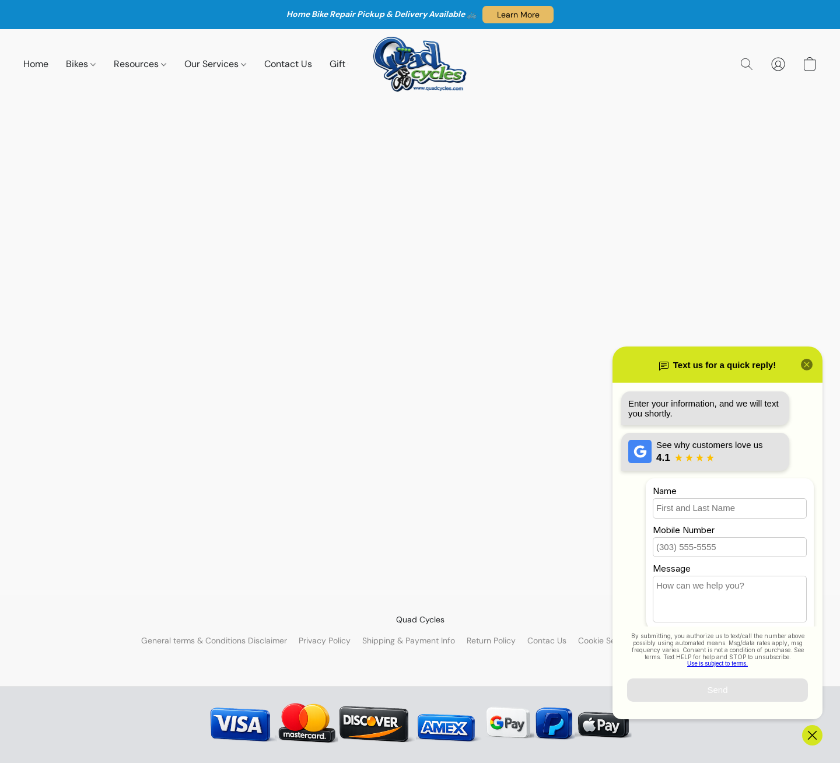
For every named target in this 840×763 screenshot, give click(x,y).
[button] (518, 14)
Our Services (215, 64)
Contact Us (288, 64)
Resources (140, 64)
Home (35, 64)
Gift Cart (348, 64)
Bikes (81, 64)
